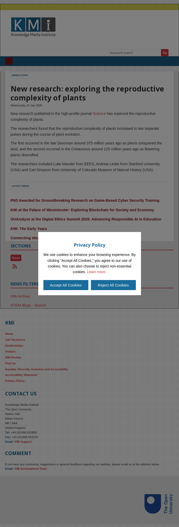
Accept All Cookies (66, 285)
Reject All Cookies (113, 285)
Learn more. (96, 272)
